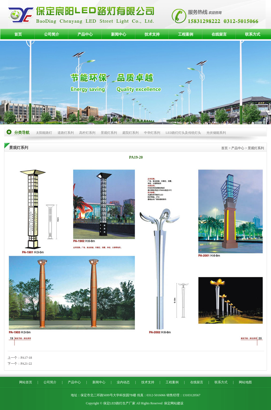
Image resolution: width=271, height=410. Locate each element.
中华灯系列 (152, 133)
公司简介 (51, 34)
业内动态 (123, 382)
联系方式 (252, 34)
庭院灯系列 (130, 133)
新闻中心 (118, 34)
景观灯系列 (109, 133)
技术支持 (152, 34)
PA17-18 (26, 358)
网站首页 (25, 382)
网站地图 (245, 382)
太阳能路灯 (44, 133)
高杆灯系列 (87, 133)
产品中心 (85, 34)
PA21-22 (26, 363)
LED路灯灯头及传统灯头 (183, 133)
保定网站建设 (173, 403)
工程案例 (185, 34)
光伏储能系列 (216, 133)
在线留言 (219, 34)
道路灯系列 (66, 133)
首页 (18, 34)
